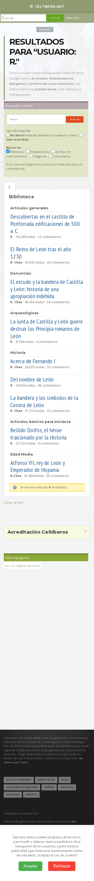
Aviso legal (66, 787)
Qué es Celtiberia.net (18, 779)
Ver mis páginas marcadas (22, 566)
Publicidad (12, 794)
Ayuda (64, 779)
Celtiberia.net (47, 6)
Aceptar (30, 866)
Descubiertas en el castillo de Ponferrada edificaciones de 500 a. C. (45, 224)
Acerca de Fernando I (33, 361)
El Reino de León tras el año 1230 (40, 252)
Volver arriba (13, 502)
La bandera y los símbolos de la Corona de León (44, 401)
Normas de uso (46, 779)
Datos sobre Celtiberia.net (22, 787)
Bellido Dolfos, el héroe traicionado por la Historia (39, 433)
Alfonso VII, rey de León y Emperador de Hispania (37, 466)
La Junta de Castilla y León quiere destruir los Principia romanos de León (46, 329)
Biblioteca (9, 187)
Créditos (49, 787)
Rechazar (61, 866)
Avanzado (72, 18)
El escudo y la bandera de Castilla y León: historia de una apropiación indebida (46, 289)
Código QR (45, 29)
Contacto (31, 794)
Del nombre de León (32, 379)
